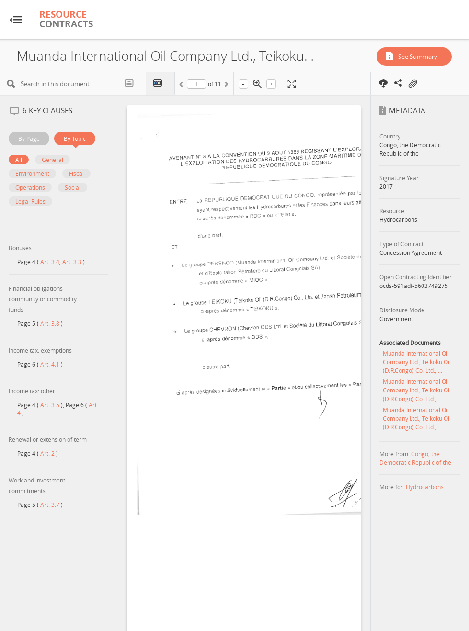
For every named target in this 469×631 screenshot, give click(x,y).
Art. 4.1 (49, 364)
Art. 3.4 (49, 261)
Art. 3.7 (49, 504)
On (412, 84)
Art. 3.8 (49, 323)
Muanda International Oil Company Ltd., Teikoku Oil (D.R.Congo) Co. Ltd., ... (417, 361)
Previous (182, 86)
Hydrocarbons (425, 487)
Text (131, 83)
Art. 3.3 (71, 261)
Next (225, 86)
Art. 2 (47, 453)
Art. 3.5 (49, 405)
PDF (160, 83)
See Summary (417, 56)
